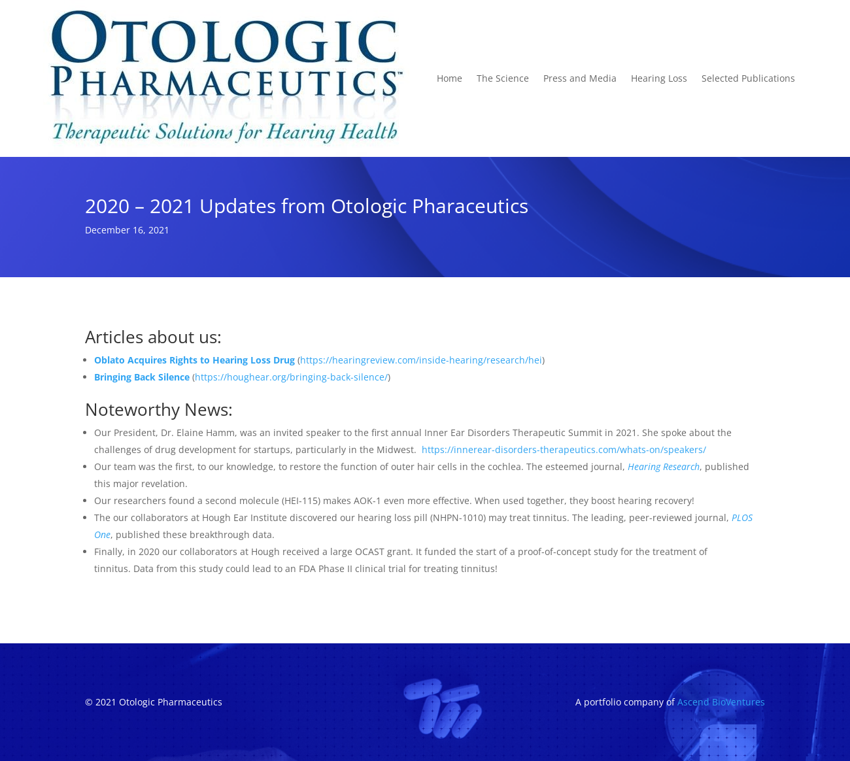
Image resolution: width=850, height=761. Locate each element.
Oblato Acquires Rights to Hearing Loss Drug (194, 360)
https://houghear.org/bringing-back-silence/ (291, 377)
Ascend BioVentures (721, 702)
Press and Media (580, 78)
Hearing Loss (659, 78)
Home (449, 78)
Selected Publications (748, 78)
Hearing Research (664, 466)
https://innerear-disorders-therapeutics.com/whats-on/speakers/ (564, 449)
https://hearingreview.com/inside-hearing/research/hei (421, 360)
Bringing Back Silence (142, 377)
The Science (503, 78)
